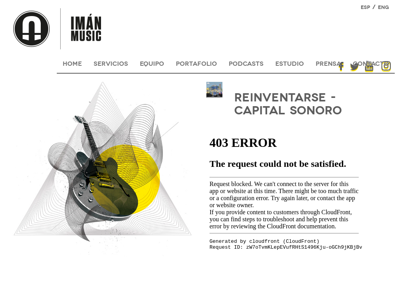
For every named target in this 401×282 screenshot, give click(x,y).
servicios (111, 63)
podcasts (246, 63)
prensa (328, 63)
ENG (383, 7)
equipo (152, 63)
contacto (371, 63)
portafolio (196, 63)
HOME (72, 63)
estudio (289, 63)
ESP (365, 7)
